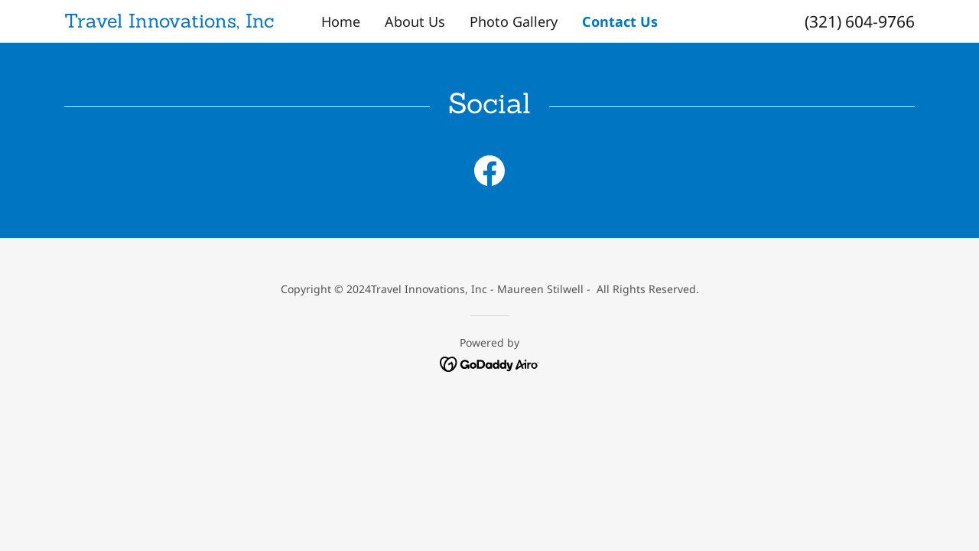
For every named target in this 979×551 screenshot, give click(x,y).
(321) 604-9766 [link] (860, 21)
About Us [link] (415, 21)
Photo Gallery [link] (514, 21)
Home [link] (340, 21)
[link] (170, 22)
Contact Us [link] (620, 21)
